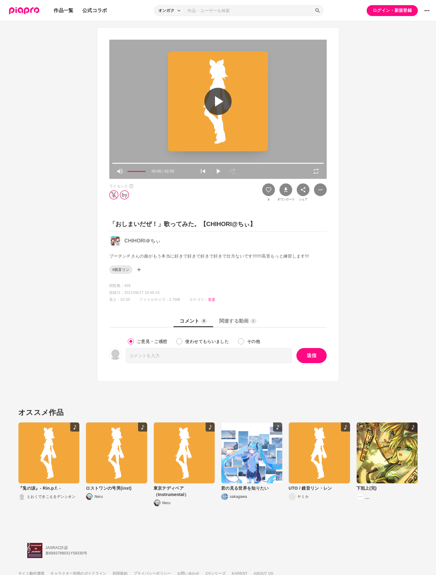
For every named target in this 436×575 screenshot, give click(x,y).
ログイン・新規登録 (392, 10)
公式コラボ (94, 10)
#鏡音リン (120, 270)
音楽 (212, 299)
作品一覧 (63, 10)
